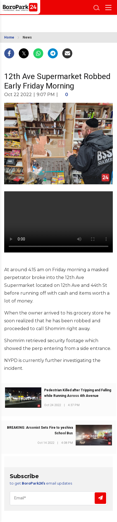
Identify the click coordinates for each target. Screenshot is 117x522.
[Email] (58, 498)
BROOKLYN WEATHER (34, 21)
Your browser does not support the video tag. (58, 221)
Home (9, 37)
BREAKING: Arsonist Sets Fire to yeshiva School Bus (40, 430)
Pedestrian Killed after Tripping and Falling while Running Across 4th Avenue (77, 393)
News (27, 37)
